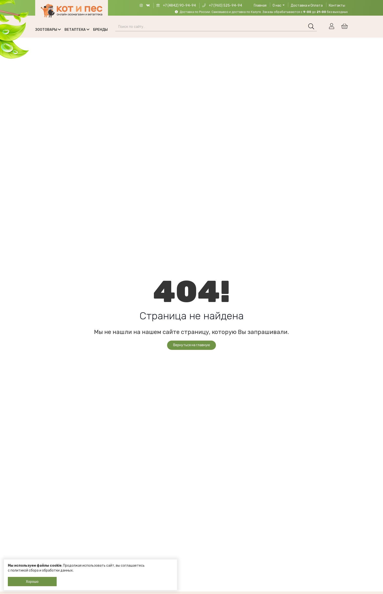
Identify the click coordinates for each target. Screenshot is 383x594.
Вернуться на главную (191, 345)
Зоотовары (48, 29)
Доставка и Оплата (307, 5)
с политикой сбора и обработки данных (40, 570)
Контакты (337, 5)
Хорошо (32, 582)
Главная (260, 5)
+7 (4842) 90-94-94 (176, 5)
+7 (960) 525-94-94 (222, 5)
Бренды (100, 30)
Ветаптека (76, 29)
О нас (279, 5)
